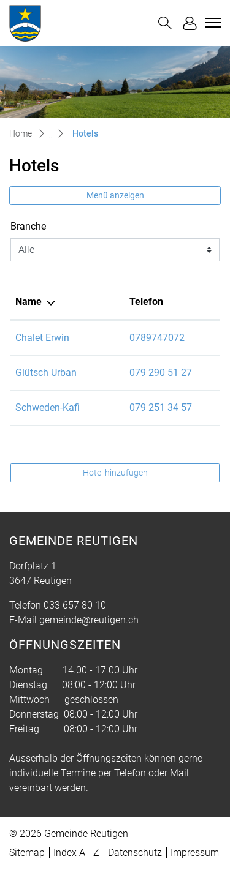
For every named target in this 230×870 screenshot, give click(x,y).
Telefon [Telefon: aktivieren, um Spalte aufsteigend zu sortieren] (146, 301)
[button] (165, 23)
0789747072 (157, 337)
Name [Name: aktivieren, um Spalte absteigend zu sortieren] (28, 301)
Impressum (195, 852)
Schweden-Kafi (47, 407)
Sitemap (27, 852)
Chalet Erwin (42, 337)
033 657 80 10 (75, 605)
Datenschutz (135, 852)
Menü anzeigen (115, 195)
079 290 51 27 (160, 372)
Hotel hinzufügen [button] (115, 473)
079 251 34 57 (160, 407)
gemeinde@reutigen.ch (89, 620)
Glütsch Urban (46, 372)
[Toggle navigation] (211, 23)
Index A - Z (76, 852)
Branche (28, 226)
